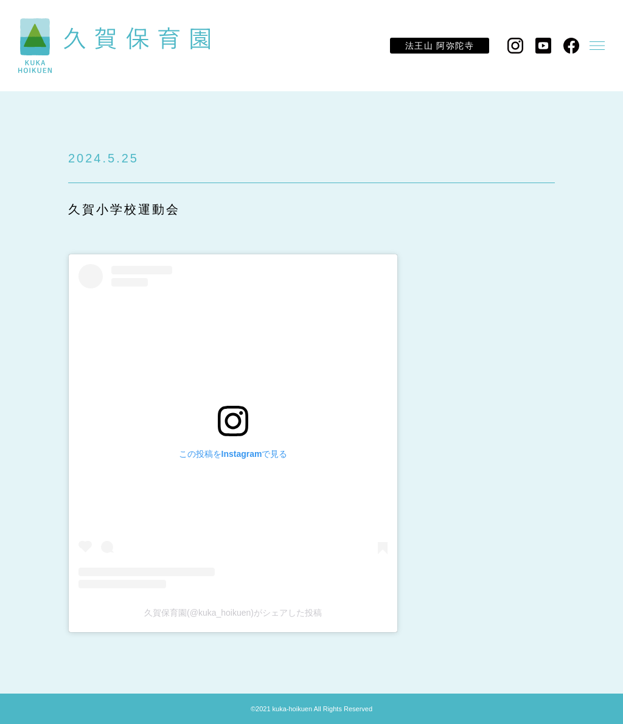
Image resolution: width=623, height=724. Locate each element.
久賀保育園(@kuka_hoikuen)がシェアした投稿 (233, 613)
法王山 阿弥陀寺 (439, 45)
